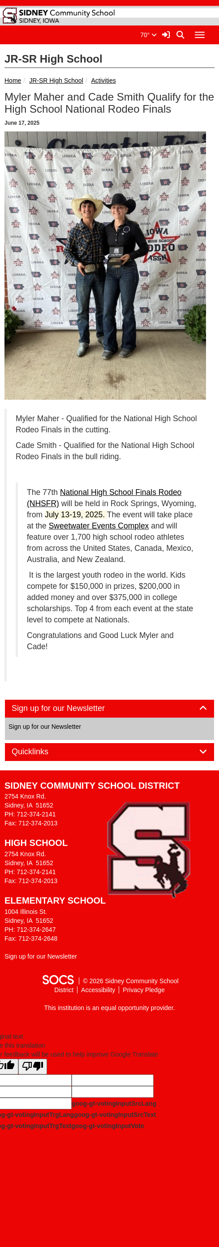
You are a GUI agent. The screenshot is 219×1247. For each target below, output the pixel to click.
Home (12, 80)
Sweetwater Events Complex (99, 525)
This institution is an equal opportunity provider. (109, 1007)
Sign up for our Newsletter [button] (68, 708)
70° (148, 34)
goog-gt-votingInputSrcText (115, 1114)
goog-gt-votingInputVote (107, 1125)
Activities (103, 80)
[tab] (109, 709)
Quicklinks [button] (40, 752)
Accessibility (98, 989)
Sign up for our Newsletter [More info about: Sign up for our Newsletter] (45, 726)
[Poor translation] (32, 1066)
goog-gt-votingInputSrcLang (114, 1103)
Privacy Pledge (143, 989)
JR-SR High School (56, 80)
